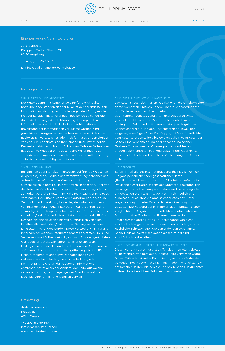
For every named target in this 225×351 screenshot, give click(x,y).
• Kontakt (148, 21)
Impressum (198, 21)
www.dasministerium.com (39, 331)
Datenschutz (197, 348)
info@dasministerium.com (39, 327)
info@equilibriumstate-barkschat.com (51, 67)
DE (196, 9)
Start (24, 21)
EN (202, 9)
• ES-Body (96, 21)
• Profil (130, 21)
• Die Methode (75, 21)
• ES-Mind (114, 21)
